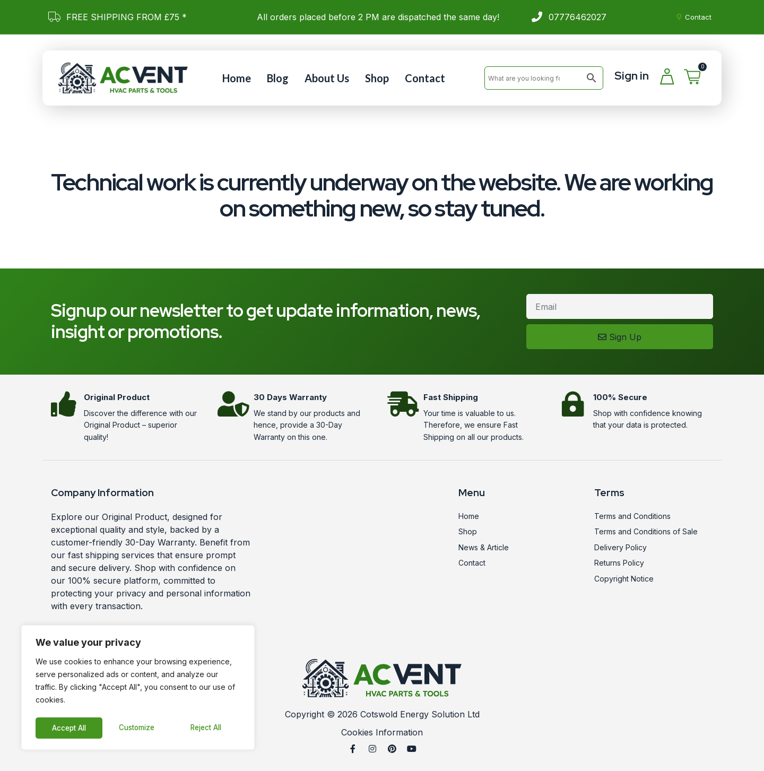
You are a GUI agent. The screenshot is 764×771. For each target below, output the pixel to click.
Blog (278, 78)
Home (236, 78)
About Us (327, 78)
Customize (69, 727)
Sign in (631, 75)
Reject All (139, 727)
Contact (425, 78)
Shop (377, 78)
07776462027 (577, 17)
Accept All (207, 727)
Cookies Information (382, 732)
